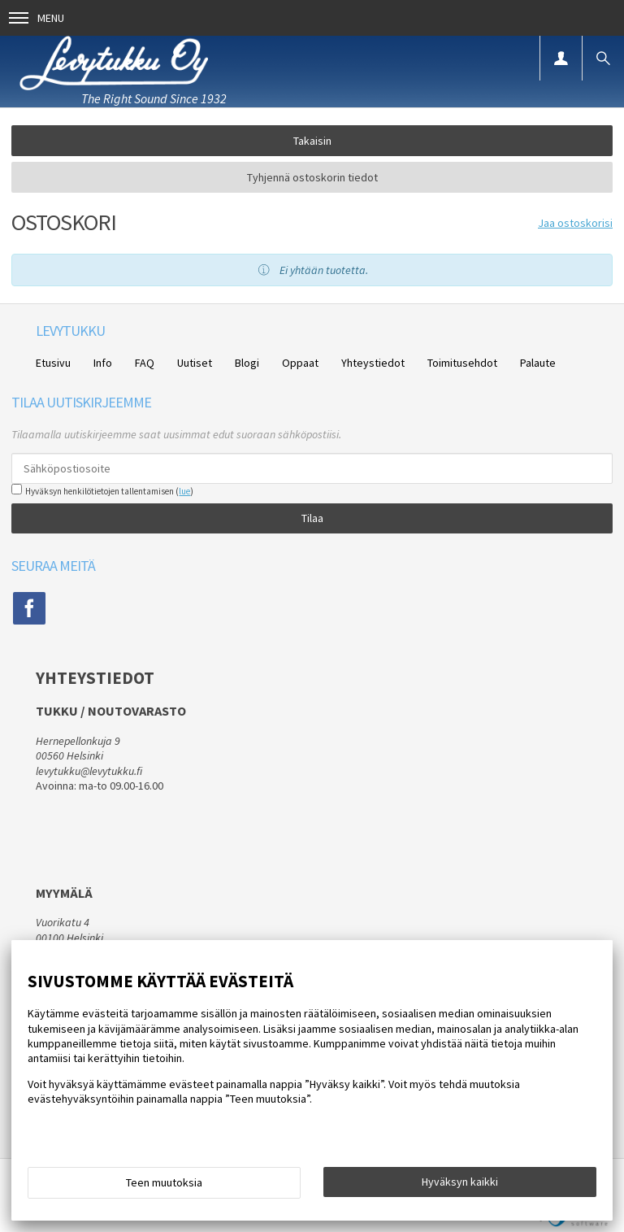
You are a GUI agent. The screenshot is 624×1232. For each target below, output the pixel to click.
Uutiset (194, 362)
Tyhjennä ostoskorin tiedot (312, 177)
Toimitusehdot (462, 362)
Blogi (247, 362)
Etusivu (53, 362)
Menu (36, 18)
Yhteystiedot (373, 362)
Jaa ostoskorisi (575, 222)
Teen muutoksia (164, 1182)
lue (184, 491)
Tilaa (312, 518)
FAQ (144, 362)
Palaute (538, 362)
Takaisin (312, 140)
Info (102, 362)
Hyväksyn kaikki (460, 1181)
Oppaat (300, 362)
